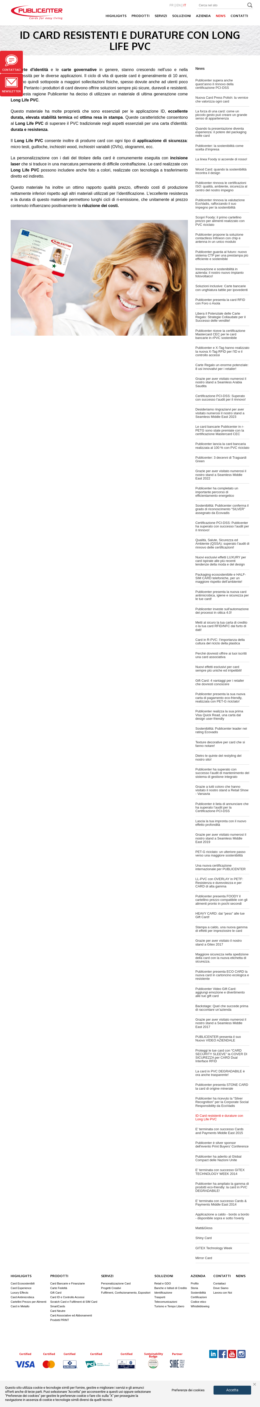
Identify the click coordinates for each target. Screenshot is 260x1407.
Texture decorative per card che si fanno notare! (220, 744)
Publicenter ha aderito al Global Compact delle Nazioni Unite (218, 1158)
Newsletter (11, 85)
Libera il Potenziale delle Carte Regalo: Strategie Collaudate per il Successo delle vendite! (221, 317)
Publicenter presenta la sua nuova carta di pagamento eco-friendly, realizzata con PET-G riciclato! (221, 697)
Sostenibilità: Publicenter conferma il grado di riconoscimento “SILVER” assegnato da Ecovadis (222, 509)
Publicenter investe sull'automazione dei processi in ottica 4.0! (222, 610)
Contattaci (11, 63)
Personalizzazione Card (116, 1283)
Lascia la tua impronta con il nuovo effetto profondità (221, 823)
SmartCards (57, 1306)
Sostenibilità (198, 1292)
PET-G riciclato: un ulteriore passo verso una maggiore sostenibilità (221, 853)
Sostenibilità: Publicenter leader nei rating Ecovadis (221, 730)
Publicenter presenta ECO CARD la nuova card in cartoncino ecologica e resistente (222, 975)
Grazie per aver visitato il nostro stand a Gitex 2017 (219, 942)
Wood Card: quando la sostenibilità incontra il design (221, 171)
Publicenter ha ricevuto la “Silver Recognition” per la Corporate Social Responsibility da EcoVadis (222, 1102)
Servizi (161, 16)
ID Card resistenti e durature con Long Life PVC (219, 1117)
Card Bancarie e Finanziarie (67, 1283)
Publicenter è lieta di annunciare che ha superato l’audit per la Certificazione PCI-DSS (222, 807)
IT (184, 5)
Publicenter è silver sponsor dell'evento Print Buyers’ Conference (222, 1144)
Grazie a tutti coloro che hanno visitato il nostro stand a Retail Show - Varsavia (222, 790)
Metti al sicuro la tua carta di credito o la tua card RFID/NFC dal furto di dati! (221, 626)
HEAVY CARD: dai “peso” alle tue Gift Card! (220, 915)
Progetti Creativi (111, 1288)
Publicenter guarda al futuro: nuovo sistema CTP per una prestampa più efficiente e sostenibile (222, 255)
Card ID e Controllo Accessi (67, 1297)
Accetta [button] (232, 1390)
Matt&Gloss (204, 1228)
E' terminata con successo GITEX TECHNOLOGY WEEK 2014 (220, 1171)
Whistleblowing (200, 1306)
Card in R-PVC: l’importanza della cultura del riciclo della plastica (220, 641)
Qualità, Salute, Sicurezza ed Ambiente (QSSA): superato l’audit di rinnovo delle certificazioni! (222, 543)
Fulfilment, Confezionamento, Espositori (125, 1292)
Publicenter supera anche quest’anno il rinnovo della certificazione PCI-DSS (215, 84)
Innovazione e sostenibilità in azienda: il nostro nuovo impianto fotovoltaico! (220, 272)
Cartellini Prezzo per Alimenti (28, 1301)
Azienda (203, 16)
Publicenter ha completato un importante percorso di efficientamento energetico (217, 491)
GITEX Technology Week (214, 1248)
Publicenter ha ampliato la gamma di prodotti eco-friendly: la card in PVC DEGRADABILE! (222, 1187)
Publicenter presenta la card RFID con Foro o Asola (220, 301)
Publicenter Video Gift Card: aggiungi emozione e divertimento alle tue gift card (220, 992)
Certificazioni (199, 1297)
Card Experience (21, 1288)
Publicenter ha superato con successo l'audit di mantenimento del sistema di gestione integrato (222, 773)
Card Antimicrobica (22, 1297)
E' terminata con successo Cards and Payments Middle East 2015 (220, 1131)
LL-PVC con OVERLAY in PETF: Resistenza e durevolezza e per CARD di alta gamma (219, 882)
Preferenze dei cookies (188, 1390)
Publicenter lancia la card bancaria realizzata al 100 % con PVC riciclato (222, 445)
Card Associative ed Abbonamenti (71, 1315)
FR (172, 5)
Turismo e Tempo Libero (169, 1306)
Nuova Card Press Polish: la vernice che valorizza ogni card (222, 99)
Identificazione (163, 1292)
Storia (194, 1288)
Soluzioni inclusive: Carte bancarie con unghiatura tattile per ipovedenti (222, 287)
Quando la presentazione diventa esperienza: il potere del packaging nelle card (221, 132)
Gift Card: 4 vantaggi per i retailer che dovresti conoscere (220, 682)
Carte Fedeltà (58, 1288)
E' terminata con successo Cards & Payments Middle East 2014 (221, 1202)
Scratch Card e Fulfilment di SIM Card (73, 1301)
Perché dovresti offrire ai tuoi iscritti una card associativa (221, 655)
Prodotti (141, 16)
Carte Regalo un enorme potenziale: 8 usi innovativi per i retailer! (222, 366)
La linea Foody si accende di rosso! (221, 159)
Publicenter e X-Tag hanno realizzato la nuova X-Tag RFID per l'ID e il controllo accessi (222, 351)
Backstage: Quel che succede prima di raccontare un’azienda (222, 1007)
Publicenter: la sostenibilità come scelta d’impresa (219, 147)
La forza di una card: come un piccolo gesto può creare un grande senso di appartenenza (221, 115)
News (220, 16)
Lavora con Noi (222, 1292)
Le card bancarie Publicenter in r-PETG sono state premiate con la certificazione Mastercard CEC (220, 430)
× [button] (254, 1384)
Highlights (116, 16)
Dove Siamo (221, 1288)
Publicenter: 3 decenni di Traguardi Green (221, 459)
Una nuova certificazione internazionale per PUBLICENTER (221, 867)
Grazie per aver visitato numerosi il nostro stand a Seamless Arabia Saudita (221, 382)
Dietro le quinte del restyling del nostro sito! (218, 757)
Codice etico (198, 1301)
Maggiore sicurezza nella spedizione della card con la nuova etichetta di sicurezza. (222, 958)
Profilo (195, 1283)
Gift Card (55, 1292)
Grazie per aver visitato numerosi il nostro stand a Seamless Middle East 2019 (221, 838)
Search (250, 6)
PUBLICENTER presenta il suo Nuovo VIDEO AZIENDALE (218, 1038)
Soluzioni (181, 16)
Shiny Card (204, 1238)
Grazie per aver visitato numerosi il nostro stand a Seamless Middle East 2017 (221, 1023)
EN (178, 5)
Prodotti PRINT (59, 1320)
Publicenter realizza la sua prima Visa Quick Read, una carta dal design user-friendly (219, 714)
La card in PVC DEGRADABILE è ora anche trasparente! (220, 1073)
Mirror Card (204, 1258)
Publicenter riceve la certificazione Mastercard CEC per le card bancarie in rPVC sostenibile (221, 334)
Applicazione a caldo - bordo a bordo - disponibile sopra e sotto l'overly (222, 1216)
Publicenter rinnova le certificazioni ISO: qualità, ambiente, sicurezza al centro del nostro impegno (222, 186)
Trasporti (159, 1297)
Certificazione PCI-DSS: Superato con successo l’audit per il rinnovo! (221, 397)
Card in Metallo (20, 1306)
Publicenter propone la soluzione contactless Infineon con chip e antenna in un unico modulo (219, 238)
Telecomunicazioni (165, 1301)
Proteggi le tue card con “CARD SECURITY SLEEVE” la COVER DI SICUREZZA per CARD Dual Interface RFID (221, 1056)
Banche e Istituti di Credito (170, 1288)
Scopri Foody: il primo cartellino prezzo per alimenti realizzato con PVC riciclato (220, 221)
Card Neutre (58, 1310)
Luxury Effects (19, 1292)
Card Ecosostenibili (23, 1283)
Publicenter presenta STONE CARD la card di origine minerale (222, 1086)
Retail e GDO (162, 1283)
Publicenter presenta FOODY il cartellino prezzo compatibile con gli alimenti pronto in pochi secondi (222, 899)
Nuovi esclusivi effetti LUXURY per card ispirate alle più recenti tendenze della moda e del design (221, 561)
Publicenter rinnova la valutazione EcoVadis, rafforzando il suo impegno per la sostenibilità (220, 203)
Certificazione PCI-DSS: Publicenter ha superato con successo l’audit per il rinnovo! (222, 526)
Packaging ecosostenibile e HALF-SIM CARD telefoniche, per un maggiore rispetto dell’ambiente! (221, 578)
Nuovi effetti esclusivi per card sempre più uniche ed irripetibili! (219, 668)
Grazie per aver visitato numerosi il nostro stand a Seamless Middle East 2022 (221, 474)
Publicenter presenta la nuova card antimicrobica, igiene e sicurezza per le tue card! (222, 595)
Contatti (239, 16)
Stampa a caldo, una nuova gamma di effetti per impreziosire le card (222, 929)
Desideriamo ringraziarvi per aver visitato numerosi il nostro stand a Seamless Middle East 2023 (220, 413)
